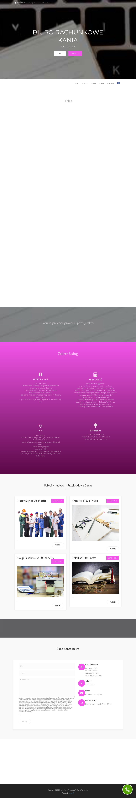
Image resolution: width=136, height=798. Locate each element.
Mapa (102, 83)
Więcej (58, 545)
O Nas (60, 54)
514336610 (42, 3)
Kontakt (75, 54)
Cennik (93, 83)
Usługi (85, 83)
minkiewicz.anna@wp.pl (25, 3)
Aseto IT (69, 791)
